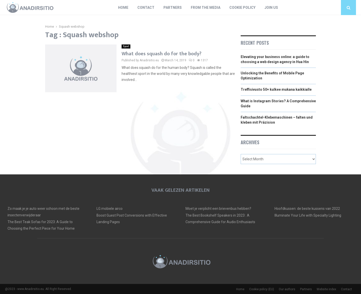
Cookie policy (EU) (261, 289)
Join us (271, 8)
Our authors (287, 289)
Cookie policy (242, 8)
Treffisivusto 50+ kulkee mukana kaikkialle (276, 89)
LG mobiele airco (110, 209)
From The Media (205, 8)
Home (123, 8)
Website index (326, 289)
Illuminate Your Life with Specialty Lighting (308, 215)
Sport (126, 46)
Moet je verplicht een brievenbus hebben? (218, 209)
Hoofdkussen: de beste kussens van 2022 (307, 209)
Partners (172, 8)
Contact (145, 8)
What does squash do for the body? (161, 54)
